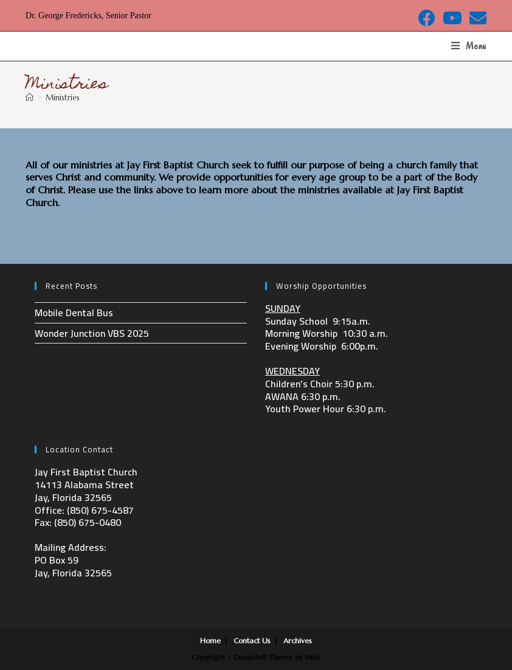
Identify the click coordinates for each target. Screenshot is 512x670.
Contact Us (252, 640)
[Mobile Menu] (468, 46)
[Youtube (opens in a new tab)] (452, 18)
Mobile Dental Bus (74, 312)
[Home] (29, 97)
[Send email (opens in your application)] (476, 18)
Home (210, 640)
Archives (297, 640)
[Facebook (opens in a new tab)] (427, 18)
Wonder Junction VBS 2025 (92, 333)
